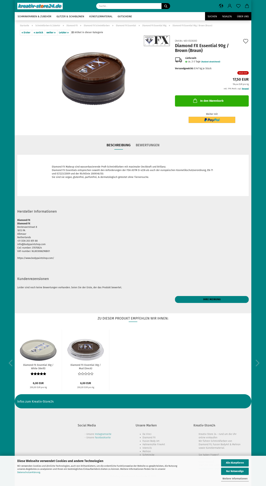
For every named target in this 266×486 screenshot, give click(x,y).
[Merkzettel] (238, 6)
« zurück (38, 32)
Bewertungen (147, 145)
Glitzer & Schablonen (70, 16)
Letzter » (64, 32)
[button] (221, 6)
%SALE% (227, 16)
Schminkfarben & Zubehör (34, 16)
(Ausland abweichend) (210, 62)
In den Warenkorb (208, 100)
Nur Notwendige (235, 471)
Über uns (243, 16)
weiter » (51, 32)
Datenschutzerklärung (28, 472)
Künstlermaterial (100, 16)
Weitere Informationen (235, 478)
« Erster (26, 32)
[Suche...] (166, 6)
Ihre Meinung (212, 299)
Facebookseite (103, 437)
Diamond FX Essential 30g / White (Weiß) (38, 366)
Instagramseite (103, 434)
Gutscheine (125, 16)
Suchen (212, 16)
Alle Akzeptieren (235, 462)
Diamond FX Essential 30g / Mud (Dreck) (85, 366)
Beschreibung (119, 145)
